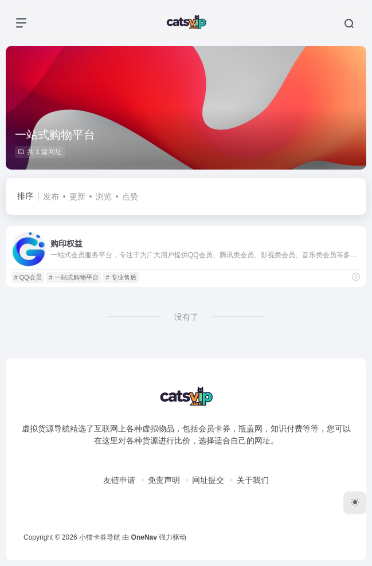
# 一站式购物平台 (73, 277)
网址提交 (208, 480)
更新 (77, 196)
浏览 (104, 196)
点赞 (130, 196)
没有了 (186, 316)
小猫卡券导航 (99, 537)
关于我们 (253, 480)
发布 (51, 196)
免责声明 (164, 480)
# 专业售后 (120, 277)
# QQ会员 (27, 277)
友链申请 (119, 480)
